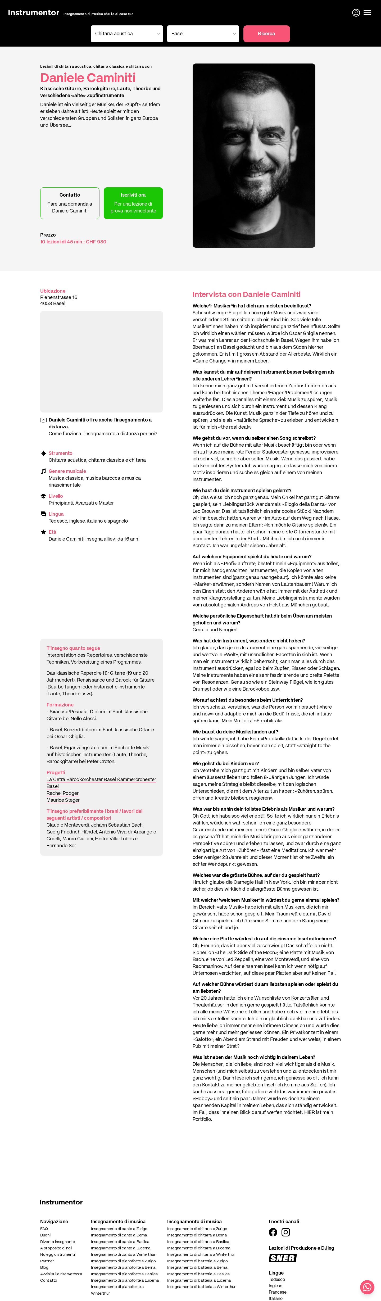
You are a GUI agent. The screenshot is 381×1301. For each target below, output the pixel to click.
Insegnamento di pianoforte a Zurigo (123, 1261)
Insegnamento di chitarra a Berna (197, 1235)
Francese (278, 1292)
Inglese (275, 1286)
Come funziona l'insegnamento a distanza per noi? (103, 434)
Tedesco (277, 1280)
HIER (310, 1112)
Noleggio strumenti (57, 1255)
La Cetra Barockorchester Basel (82, 779)
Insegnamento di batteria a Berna (197, 1268)
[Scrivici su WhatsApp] (367, 1287)
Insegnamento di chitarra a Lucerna (198, 1248)
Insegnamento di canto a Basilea (120, 1242)
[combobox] (126, 33)
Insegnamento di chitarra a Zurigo (197, 1229)
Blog (44, 1268)
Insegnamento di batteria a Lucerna (199, 1280)
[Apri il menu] (367, 12)
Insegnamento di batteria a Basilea (198, 1274)
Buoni (45, 1235)
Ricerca (266, 33)
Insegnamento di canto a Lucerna (121, 1248)
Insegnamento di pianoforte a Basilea (124, 1274)
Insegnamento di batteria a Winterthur (201, 1287)
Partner (47, 1261)
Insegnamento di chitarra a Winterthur (201, 1255)
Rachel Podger (63, 793)
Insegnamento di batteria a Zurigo (197, 1261)
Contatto (48, 1280)
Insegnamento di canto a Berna (119, 1235)
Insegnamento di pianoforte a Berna (123, 1268)
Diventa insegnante (57, 1242)
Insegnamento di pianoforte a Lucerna (125, 1280)
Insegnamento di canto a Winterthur (123, 1255)
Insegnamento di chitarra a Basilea (198, 1242)
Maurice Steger (63, 800)
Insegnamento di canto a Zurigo (119, 1229)
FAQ (44, 1229)
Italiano (276, 1299)
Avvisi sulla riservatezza (61, 1274)
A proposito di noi (56, 1248)
